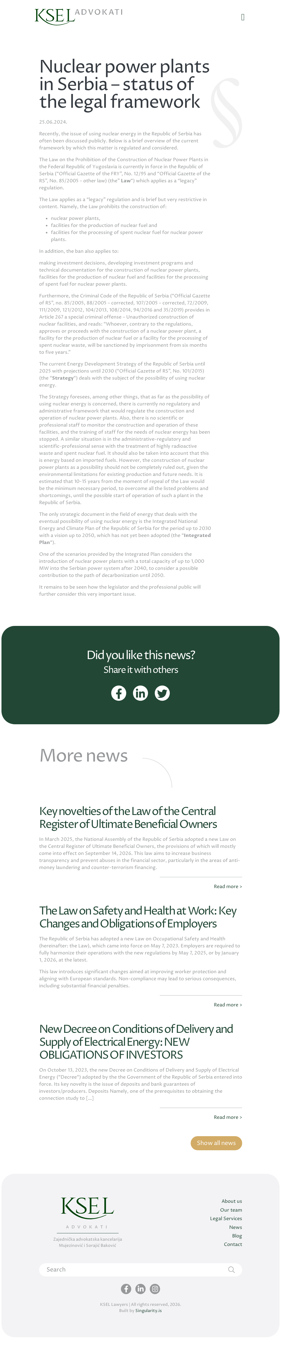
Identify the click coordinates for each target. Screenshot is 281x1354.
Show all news (215, 1159)
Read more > (228, 890)
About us (232, 1218)
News (235, 1244)
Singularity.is (148, 1327)
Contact (233, 1261)
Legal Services (226, 1235)
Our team (231, 1226)
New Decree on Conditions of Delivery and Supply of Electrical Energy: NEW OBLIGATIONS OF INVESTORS (132, 1059)
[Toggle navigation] (243, 17)
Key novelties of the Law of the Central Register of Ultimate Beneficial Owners (133, 821)
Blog (237, 1252)
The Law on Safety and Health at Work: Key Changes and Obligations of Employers (133, 928)
